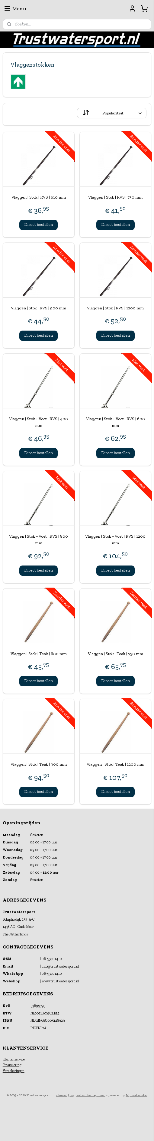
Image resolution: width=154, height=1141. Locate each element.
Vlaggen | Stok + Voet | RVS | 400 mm (38, 422)
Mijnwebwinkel (136, 1095)
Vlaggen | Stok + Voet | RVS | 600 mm (115, 422)
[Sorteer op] (111, 113)
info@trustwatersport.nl (60, 966)
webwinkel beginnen (90, 1095)
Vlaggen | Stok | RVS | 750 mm (115, 197)
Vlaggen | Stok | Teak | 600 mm (39, 653)
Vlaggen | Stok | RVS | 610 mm (38, 197)
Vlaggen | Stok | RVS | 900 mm (38, 308)
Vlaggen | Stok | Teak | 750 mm (115, 653)
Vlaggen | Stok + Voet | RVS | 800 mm (38, 539)
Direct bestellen (38, 224)
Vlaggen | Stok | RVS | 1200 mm (115, 308)
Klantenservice (14, 1059)
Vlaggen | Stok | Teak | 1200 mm (115, 764)
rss (72, 1095)
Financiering (12, 1065)
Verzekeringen (13, 1071)
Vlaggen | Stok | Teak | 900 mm (39, 764)
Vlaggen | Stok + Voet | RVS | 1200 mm (115, 539)
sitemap (61, 1095)
